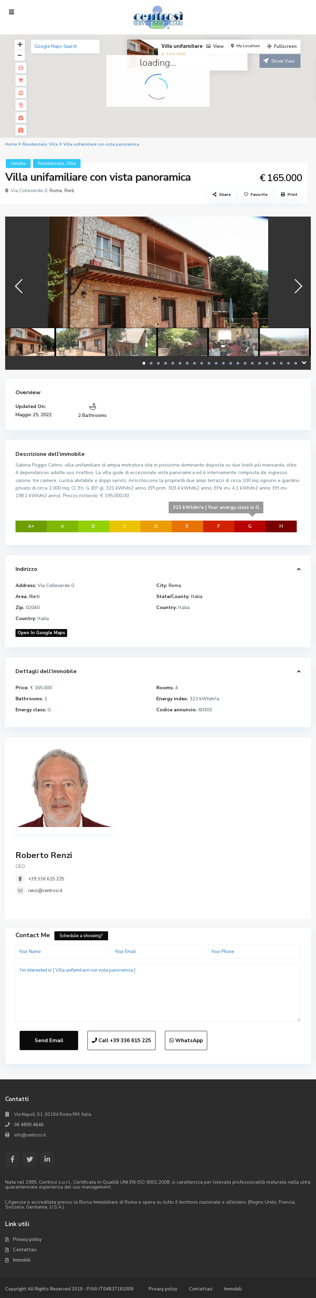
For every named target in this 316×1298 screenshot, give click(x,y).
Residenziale (34, 144)
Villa (53, 144)
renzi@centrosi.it (45, 891)
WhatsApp (186, 1040)
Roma (56, 190)
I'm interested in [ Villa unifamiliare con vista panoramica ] (158, 993)
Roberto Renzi (43, 855)
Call (121, 1040)
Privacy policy (27, 1239)
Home (11, 144)
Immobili (22, 1260)
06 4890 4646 (29, 1125)
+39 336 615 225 (46, 879)
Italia (196, 596)
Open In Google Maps (41, 633)
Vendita (18, 163)
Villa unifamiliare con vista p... (198, 46)
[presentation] (18, 286)
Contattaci (24, 1250)
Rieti (69, 190)
